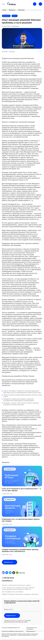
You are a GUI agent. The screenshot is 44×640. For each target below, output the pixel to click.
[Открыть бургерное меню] (3, 4)
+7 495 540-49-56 (8, 582)
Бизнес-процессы (6, 15)
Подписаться (12, 620)
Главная (4, 10)
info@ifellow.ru (7, 585)
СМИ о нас (14, 15)
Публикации (21, 10)
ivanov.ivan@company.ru (14, 264)
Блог (11, 498)
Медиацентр (12, 10)
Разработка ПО (10, 473)
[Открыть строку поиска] (40, 4)
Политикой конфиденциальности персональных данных (17, 625)
